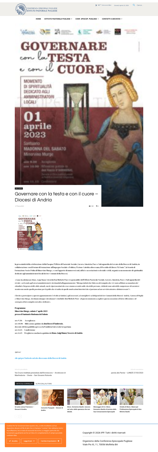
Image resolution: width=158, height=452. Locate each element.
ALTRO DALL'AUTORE (44, 384)
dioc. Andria (19, 188)
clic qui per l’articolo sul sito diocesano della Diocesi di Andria (40, 358)
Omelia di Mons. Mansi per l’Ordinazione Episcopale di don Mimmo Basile (131, 409)
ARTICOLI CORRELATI (24, 384)
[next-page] (20, 416)
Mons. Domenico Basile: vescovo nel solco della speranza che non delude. (78, 409)
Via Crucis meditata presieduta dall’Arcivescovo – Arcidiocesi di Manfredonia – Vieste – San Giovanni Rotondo (40, 374)
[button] (137, 5)
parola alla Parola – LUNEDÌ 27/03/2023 (127, 373)
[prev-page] (16, 416)
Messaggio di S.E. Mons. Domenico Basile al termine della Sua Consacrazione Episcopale (104, 409)
